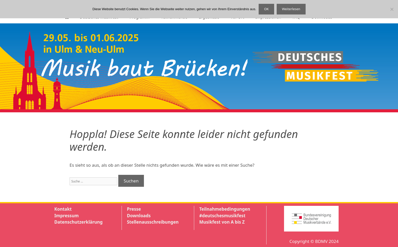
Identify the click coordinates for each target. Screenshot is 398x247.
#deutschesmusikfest (222, 216)
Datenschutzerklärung (78, 222)
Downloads (139, 216)
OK (266, 9)
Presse (134, 209)
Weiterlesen (291, 9)
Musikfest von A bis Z (222, 222)
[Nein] (391, 9)
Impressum (66, 216)
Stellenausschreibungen (153, 222)
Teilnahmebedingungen (224, 209)
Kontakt (63, 209)
